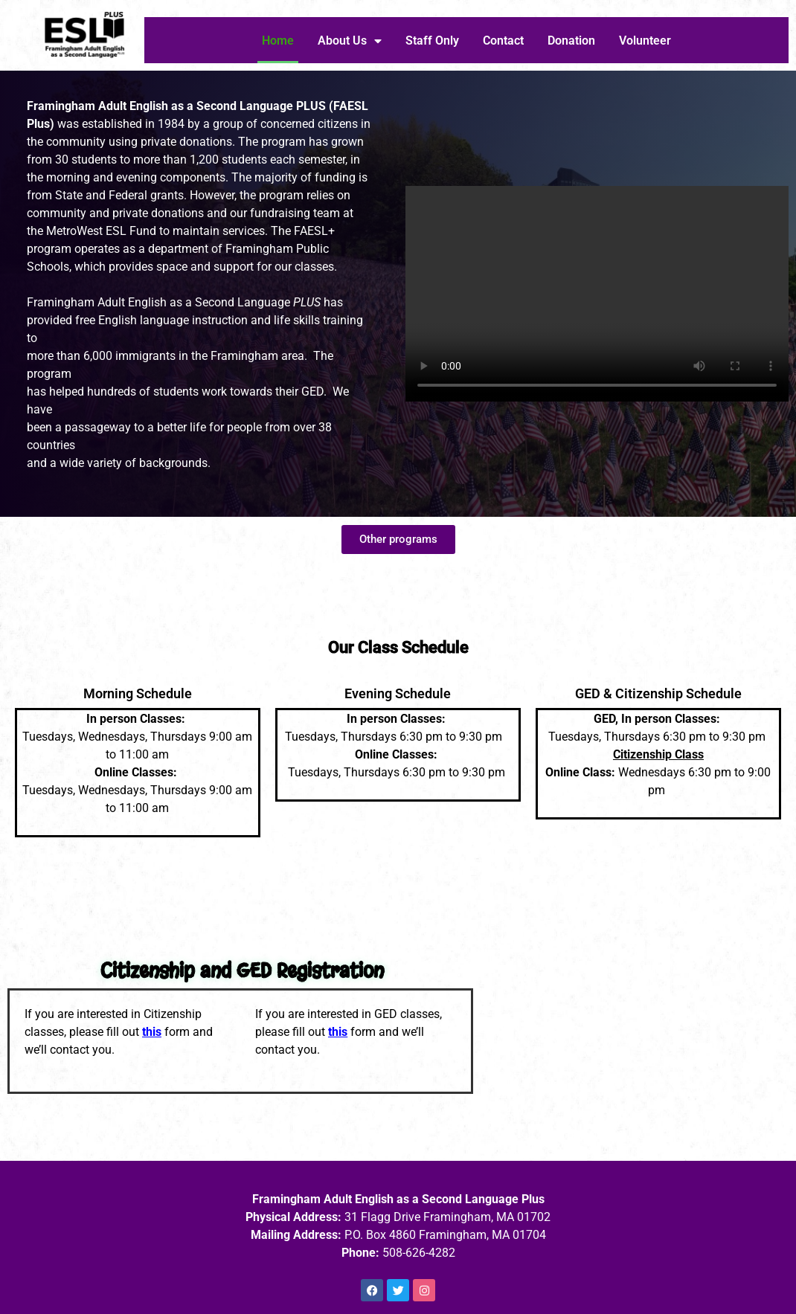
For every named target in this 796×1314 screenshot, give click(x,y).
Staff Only (432, 40)
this (151, 1032)
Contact (503, 40)
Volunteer (645, 40)
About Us (350, 41)
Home (278, 40)
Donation (571, 40)
